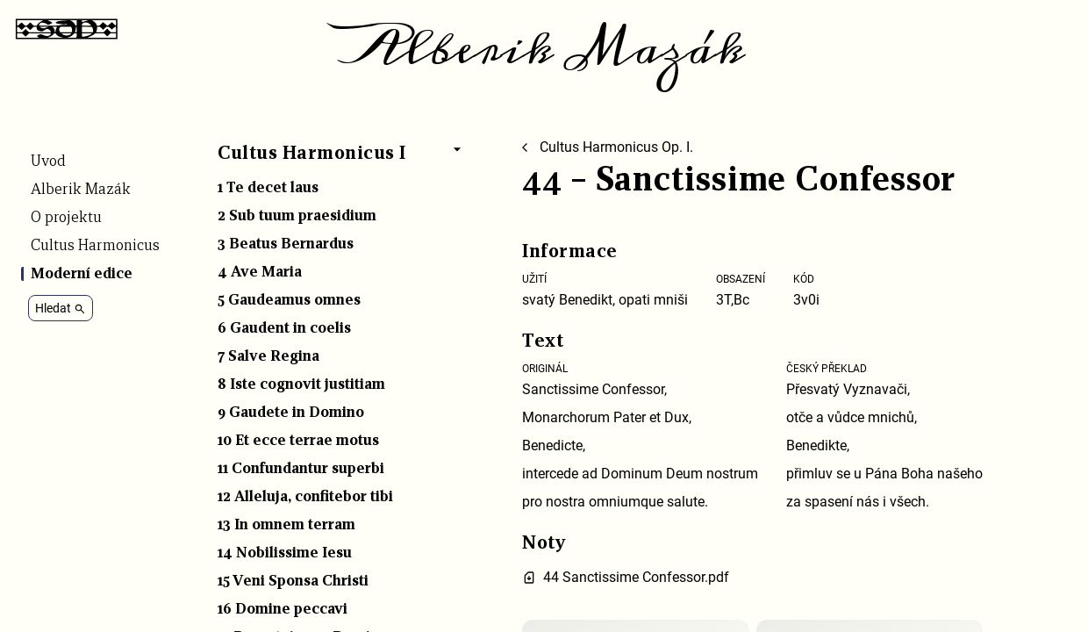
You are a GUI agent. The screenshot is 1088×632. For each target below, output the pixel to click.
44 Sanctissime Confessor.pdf (636, 577)
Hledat (60, 308)
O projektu (66, 218)
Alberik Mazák (544, 49)
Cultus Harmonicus (95, 246)
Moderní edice (81, 274)
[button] (342, 157)
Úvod (48, 161)
